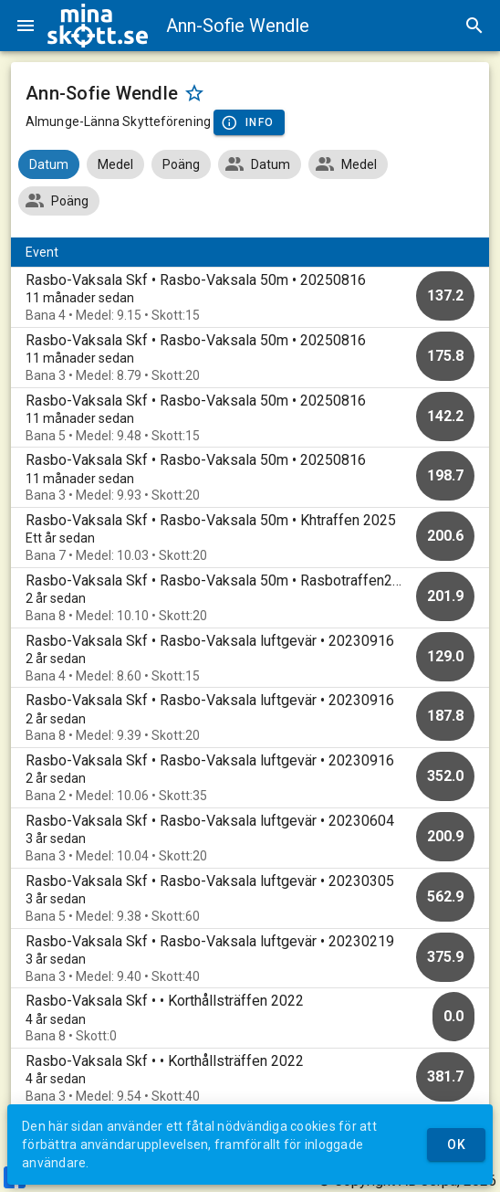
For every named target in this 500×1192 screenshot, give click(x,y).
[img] (97, 25)
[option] (250, 297)
